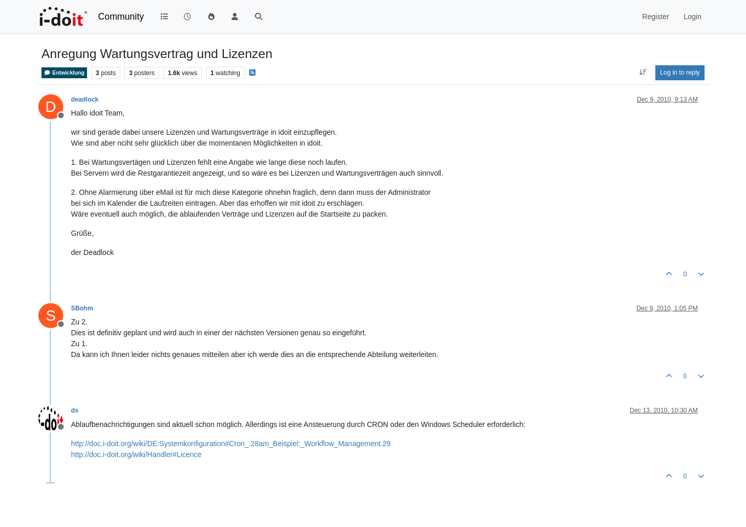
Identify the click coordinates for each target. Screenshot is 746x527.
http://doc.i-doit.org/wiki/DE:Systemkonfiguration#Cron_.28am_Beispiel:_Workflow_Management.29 (231, 443)
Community (121, 16)
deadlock (84, 99)
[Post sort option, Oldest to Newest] (642, 72)
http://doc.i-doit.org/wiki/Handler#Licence (136, 454)
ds (74, 410)
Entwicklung (64, 72)
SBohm (82, 308)
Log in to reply (680, 72)
